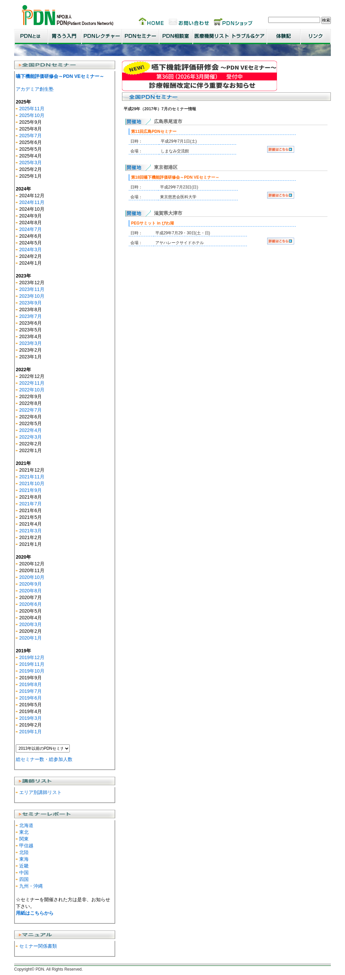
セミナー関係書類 (38, 946)
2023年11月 (31, 289)
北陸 (24, 852)
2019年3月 (30, 718)
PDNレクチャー (102, 36)
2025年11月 (31, 108)
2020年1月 (30, 638)
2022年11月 (31, 383)
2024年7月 (30, 229)
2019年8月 (30, 684)
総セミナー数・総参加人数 (44, 759)
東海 (24, 859)
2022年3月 (30, 437)
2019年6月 (30, 698)
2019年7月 (30, 691)
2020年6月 (30, 604)
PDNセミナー (140, 36)
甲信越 (26, 845)
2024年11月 (31, 202)
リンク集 (316, 36)
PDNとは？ (31, 36)
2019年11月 (31, 664)
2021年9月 (30, 490)
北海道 (26, 825)
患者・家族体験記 (284, 36)
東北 (24, 832)
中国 (24, 872)
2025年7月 (30, 135)
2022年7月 (30, 410)
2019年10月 (31, 671)
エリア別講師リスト (40, 792)
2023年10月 (31, 296)
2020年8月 (30, 590)
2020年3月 (30, 624)
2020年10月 (31, 577)
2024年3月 (30, 249)
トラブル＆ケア (248, 36)
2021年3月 (30, 530)
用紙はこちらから (35, 913)
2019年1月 (30, 731)
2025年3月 (30, 162)
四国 (24, 879)
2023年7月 (30, 316)
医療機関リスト (211, 36)
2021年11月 (31, 476)
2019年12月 (31, 657)
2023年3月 (30, 343)
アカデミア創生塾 (35, 89)
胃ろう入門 (65, 36)
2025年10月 (31, 115)
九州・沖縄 (31, 886)
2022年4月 (30, 430)
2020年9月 (30, 584)
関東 (24, 838)
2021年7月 (30, 503)
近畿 (24, 865)
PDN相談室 (176, 36)
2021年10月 (31, 483)
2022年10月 (31, 389)
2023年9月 (30, 302)
